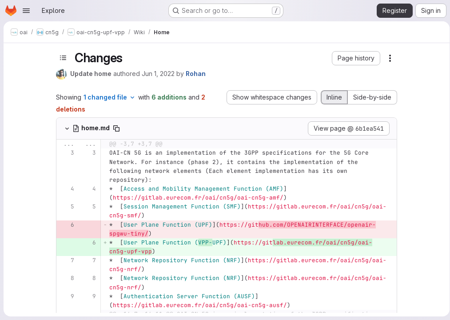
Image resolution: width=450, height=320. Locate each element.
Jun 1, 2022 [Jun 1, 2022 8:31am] (156, 73)
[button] (355, 58)
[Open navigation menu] (26, 11)
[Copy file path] (115, 128)
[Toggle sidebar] (62, 57)
